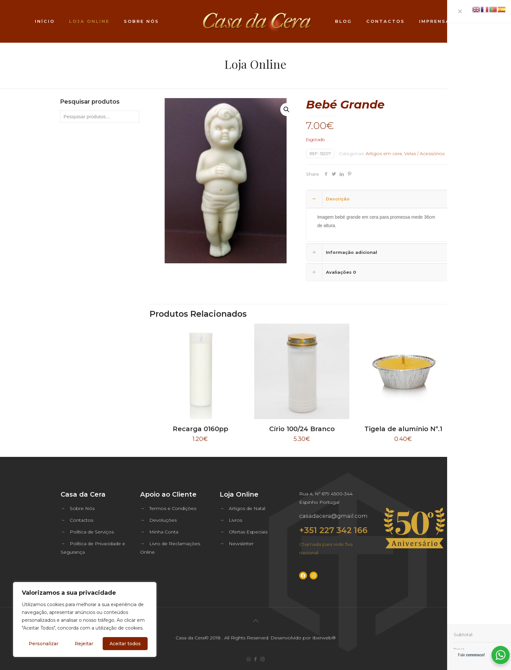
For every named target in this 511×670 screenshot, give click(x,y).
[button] (286, 109)
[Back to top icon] (255, 621)
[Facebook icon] (255, 659)
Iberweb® (324, 638)
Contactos (81, 520)
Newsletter (241, 543)
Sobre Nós (82, 508)
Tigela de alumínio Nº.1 (403, 429)
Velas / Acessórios (424, 153)
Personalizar (43, 644)
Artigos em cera (384, 153)
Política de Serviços (92, 532)
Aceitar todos (125, 644)
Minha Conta (163, 532)
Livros (235, 520)
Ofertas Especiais (248, 532)
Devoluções (163, 520)
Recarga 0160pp (200, 429)
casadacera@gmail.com (333, 516)
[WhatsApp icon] (248, 659)
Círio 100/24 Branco (302, 429)
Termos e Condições (172, 508)
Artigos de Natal (247, 508)
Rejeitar (84, 644)
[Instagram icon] (262, 659)
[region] (84, 619)
